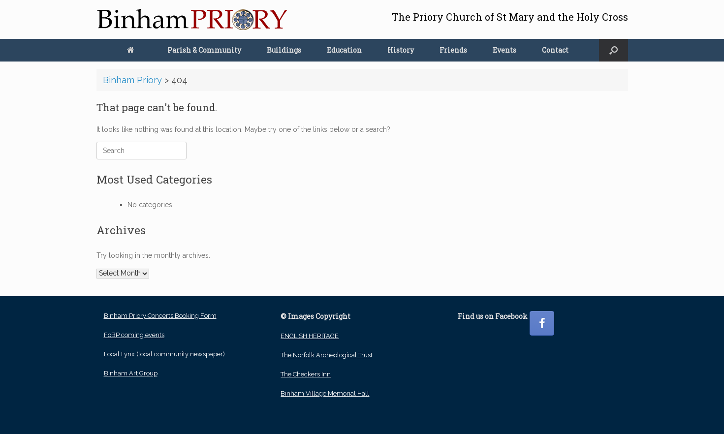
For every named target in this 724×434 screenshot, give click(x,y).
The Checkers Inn (306, 374)
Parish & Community (204, 50)
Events (504, 50)
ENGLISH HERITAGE (310, 336)
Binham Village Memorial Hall (325, 393)
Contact (555, 50)
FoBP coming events (134, 335)
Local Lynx (119, 354)
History (400, 50)
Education (344, 50)
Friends (453, 50)
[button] (613, 50)
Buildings (284, 50)
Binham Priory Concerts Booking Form (160, 315)
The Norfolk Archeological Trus (326, 355)
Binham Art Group (130, 373)
